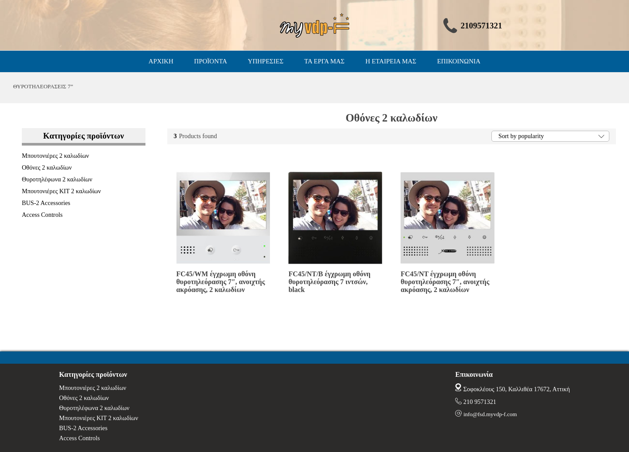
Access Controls (42, 214)
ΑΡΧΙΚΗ (161, 61)
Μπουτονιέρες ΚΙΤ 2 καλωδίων (61, 191)
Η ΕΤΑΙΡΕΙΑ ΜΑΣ (390, 61)
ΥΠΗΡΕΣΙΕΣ (265, 61)
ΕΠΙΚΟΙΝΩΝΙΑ (458, 61)
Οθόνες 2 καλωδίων (47, 167)
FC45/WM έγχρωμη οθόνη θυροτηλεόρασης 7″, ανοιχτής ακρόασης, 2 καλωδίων (220, 281)
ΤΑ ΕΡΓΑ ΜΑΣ (324, 61)
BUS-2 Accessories (46, 202)
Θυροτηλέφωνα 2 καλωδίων (57, 179)
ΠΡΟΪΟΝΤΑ (210, 61)
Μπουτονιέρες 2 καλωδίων (55, 155)
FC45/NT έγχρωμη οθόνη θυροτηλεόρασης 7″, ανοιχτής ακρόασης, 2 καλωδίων (445, 281)
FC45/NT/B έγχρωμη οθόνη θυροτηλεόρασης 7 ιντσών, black (329, 281)
